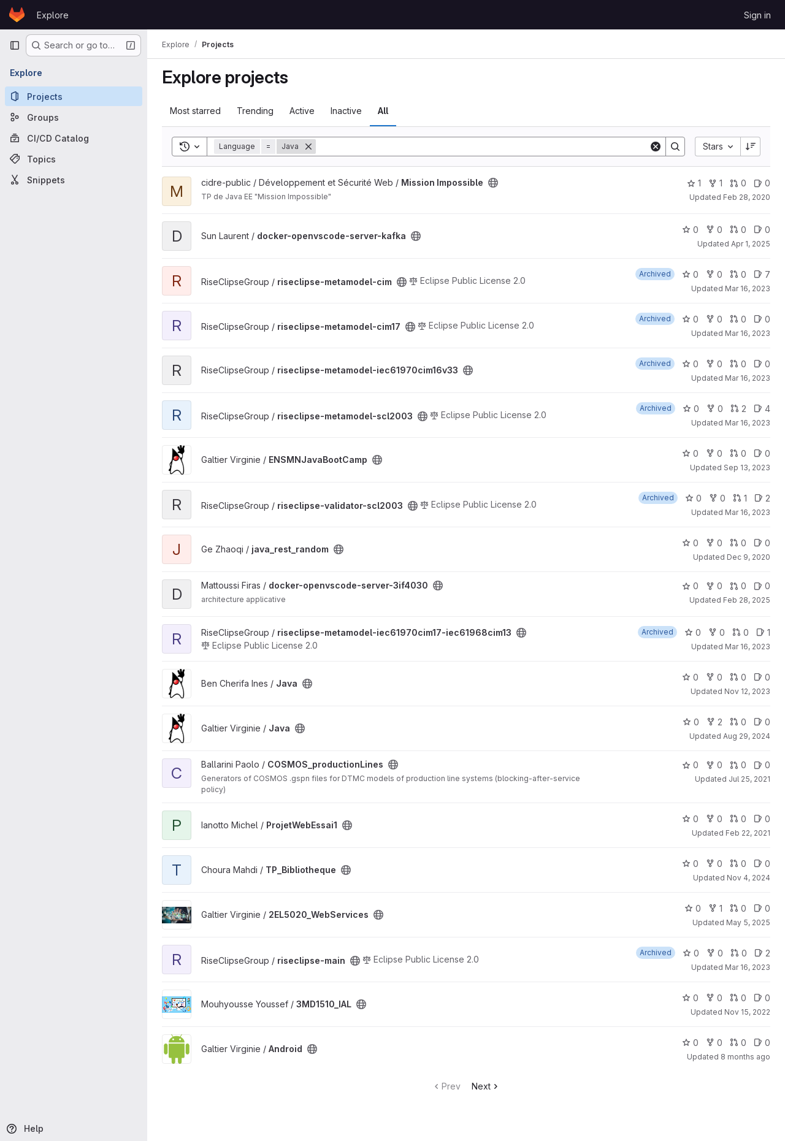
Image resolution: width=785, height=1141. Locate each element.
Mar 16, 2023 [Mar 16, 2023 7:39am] (747, 333)
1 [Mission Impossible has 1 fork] (715, 183)
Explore (53, 15)
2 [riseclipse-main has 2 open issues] (762, 953)
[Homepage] (17, 15)
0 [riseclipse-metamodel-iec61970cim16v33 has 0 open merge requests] (738, 364)
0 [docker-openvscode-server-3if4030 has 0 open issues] (762, 586)
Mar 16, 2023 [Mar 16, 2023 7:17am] (747, 512)
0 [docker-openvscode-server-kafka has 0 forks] (714, 229)
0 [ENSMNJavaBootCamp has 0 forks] (714, 453)
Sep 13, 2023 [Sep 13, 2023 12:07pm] (747, 467)
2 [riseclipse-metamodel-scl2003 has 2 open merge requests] (738, 408)
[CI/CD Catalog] (73, 138)
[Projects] (73, 96)
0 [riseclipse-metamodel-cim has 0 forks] (714, 274)
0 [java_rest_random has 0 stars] (690, 543)
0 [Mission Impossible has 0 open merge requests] (738, 183)
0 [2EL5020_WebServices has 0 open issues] (762, 908)
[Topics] (73, 159)
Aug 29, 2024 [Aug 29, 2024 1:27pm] (746, 736)
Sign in (757, 15)
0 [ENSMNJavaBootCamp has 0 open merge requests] (738, 453)
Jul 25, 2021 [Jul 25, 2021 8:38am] (749, 779)
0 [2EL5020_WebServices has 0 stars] (692, 908)
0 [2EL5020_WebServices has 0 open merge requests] (738, 908)
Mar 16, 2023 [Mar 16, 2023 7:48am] (747, 378)
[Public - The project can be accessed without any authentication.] (493, 183)
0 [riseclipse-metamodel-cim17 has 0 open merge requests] (738, 319)
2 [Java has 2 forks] (714, 722)
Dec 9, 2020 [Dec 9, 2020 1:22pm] (748, 557)
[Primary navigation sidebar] (15, 45)
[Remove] (308, 146)
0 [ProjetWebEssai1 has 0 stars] (690, 819)
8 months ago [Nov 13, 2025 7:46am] (745, 1056)
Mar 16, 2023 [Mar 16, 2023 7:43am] (747, 967)
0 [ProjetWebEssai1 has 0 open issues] (762, 819)
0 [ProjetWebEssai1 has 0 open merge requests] (738, 819)
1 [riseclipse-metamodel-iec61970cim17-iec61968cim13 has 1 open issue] (763, 632)
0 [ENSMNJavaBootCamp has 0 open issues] (762, 453)
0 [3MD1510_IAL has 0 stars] (690, 998)
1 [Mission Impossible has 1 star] (694, 183)
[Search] (482, 146)
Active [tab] (302, 110)
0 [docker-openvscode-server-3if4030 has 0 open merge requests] (738, 586)
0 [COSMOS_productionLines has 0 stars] (690, 765)
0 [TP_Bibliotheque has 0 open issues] (762, 863)
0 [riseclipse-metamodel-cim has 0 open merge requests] (738, 274)
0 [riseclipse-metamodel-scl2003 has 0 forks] (714, 408)
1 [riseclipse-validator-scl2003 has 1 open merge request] (740, 498)
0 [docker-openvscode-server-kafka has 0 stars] (690, 229)
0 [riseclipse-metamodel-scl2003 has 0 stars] (691, 408)
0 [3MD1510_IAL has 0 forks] (714, 998)
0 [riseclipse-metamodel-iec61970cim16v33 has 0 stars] (690, 364)
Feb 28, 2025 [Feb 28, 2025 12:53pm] (746, 600)
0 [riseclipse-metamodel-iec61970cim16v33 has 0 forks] (714, 364)
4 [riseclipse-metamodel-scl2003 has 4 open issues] (762, 408)
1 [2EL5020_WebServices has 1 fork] (715, 908)
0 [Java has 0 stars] (690, 677)
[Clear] (655, 146)
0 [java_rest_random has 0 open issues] (762, 543)
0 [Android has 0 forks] (714, 1042)
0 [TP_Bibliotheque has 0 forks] (714, 863)
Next (486, 1086)
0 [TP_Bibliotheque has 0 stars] (690, 863)
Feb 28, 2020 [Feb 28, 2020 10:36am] (746, 197)
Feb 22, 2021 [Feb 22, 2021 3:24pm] (748, 833)
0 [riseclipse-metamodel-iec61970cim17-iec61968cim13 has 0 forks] (716, 632)
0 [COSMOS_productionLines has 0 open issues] (762, 765)
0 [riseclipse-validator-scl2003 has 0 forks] (717, 498)
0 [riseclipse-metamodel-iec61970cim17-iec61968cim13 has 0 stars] (692, 632)
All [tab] (383, 110)
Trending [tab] (255, 110)
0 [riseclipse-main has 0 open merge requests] (738, 953)
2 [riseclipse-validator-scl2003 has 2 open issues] (762, 498)
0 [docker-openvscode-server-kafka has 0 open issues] (762, 229)
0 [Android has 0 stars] (690, 1042)
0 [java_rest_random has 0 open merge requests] (738, 543)
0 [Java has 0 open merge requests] (738, 677)
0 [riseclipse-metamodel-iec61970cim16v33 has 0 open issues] (762, 364)
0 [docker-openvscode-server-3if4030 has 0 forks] (714, 586)
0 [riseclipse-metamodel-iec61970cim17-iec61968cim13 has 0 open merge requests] (740, 632)
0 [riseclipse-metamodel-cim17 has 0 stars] (690, 319)
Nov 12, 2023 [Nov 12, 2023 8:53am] (747, 691)
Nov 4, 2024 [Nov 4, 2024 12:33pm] (748, 877)
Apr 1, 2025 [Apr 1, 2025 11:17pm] (750, 243)
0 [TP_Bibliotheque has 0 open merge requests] (738, 863)
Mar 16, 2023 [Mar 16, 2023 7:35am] (747, 288)
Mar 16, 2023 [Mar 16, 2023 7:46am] (747, 422)
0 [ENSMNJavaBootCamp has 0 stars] (690, 453)
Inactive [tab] (346, 110)
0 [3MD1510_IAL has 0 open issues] (762, 998)
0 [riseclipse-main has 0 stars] (691, 953)
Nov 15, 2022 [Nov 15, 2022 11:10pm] (747, 1012)
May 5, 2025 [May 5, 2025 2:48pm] (748, 922)
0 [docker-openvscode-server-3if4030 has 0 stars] (690, 586)
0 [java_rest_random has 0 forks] (714, 543)
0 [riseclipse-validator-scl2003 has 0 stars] (693, 498)
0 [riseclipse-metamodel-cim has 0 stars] (690, 274)
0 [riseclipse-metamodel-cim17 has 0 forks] (714, 319)
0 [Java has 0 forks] (714, 677)
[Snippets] (73, 179)
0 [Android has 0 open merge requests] (738, 1042)
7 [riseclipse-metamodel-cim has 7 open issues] (762, 274)
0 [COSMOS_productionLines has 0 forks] (714, 765)
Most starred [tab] (195, 110)
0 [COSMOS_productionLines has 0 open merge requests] (738, 765)
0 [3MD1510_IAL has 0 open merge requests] (738, 998)
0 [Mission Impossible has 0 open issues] (762, 183)
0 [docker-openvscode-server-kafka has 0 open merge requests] (738, 229)
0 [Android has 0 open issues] (762, 1042)
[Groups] (73, 117)
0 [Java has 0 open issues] (762, 677)
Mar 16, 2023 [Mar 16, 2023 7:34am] (747, 646)
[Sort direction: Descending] (750, 146)
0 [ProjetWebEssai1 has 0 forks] (714, 819)
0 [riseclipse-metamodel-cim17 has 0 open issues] (762, 319)
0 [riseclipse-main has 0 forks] (714, 953)
